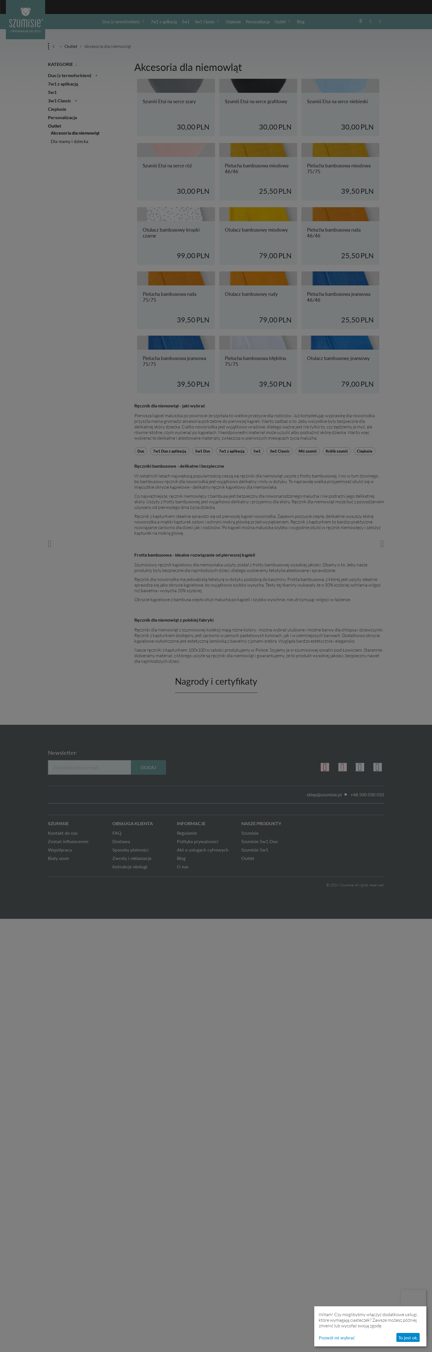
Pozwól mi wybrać (337, 1337)
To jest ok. (408, 1337)
